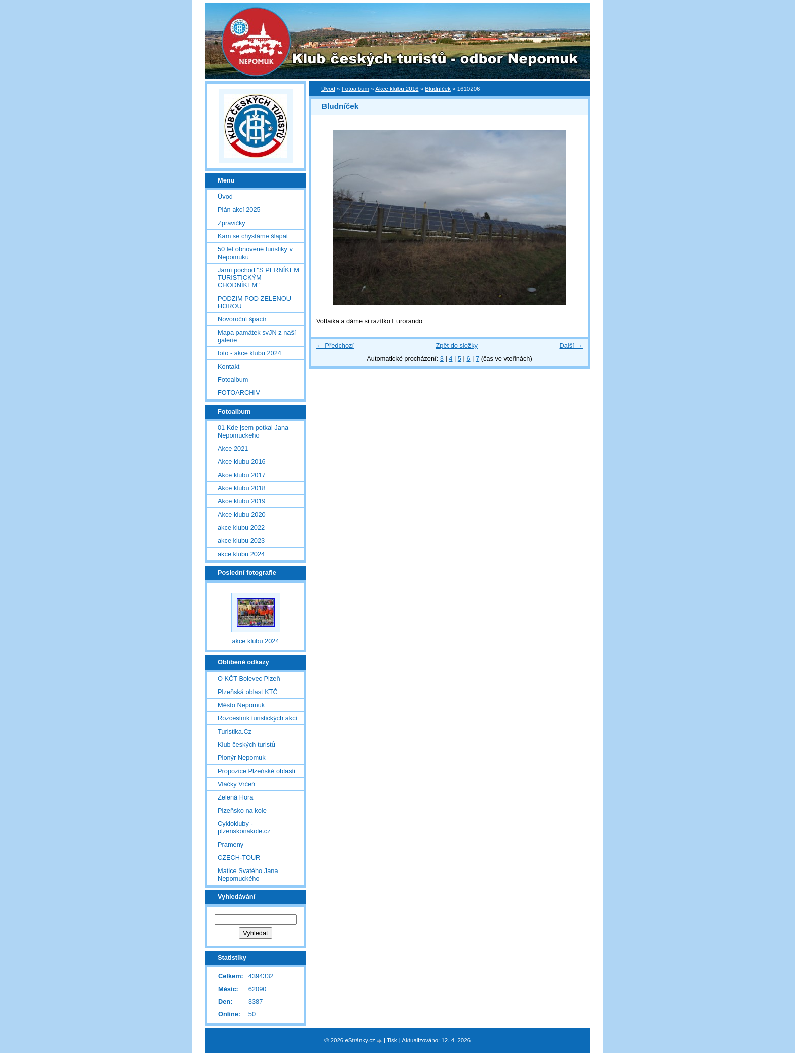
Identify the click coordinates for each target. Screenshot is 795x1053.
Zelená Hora (235, 797)
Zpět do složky (457, 345)
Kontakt (228, 366)
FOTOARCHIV (239, 392)
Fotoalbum (355, 89)
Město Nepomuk (241, 705)
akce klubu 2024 (241, 554)
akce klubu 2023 (241, 540)
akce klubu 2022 (241, 527)
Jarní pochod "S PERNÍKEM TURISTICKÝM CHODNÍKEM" (258, 277)
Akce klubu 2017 (242, 475)
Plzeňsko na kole (242, 810)
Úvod (328, 89)
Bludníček (438, 89)
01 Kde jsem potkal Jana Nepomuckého (253, 431)
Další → (571, 345)
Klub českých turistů (246, 744)
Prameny (230, 844)
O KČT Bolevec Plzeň (249, 678)
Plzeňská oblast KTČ (248, 692)
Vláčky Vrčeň (236, 784)
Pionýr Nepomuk (242, 757)
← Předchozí (335, 345)
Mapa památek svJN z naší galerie (257, 336)
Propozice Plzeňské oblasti (256, 771)
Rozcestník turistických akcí (257, 718)
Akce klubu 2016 (396, 89)
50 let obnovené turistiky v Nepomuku (255, 253)
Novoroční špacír (242, 319)
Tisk (392, 1040)
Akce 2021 (233, 448)
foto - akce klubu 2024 (249, 353)
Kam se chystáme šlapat (253, 236)
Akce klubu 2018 (242, 488)
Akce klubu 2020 (242, 514)
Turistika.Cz (234, 731)
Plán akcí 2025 (239, 209)
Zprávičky (231, 223)
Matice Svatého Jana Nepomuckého (248, 874)
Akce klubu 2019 (242, 501)
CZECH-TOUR (239, 857)
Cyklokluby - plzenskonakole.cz (244, 827)
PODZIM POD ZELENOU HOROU (254, 302)
